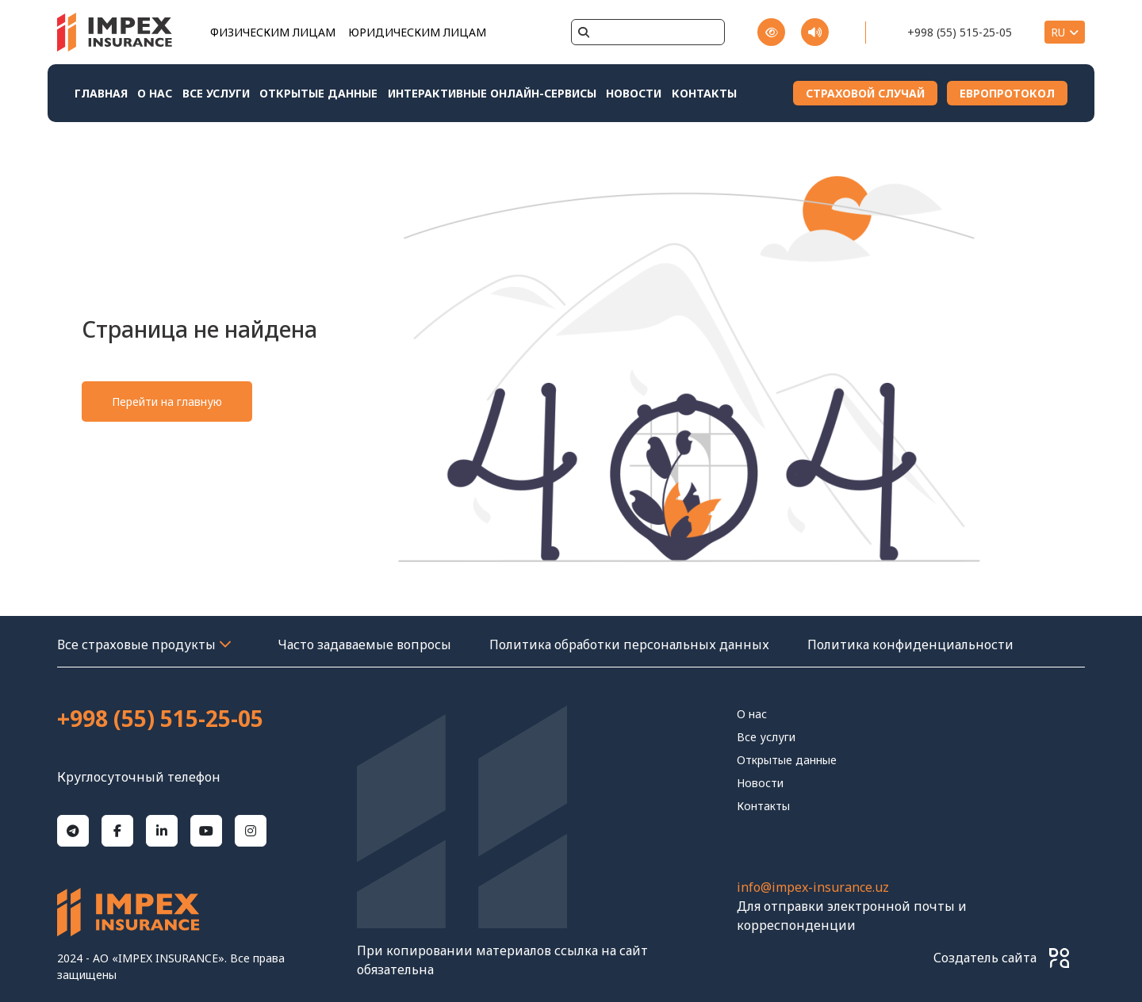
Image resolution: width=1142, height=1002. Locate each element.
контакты (704, 93)
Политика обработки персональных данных (629, 644)
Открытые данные (318, 93)
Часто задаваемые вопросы (364, 644)
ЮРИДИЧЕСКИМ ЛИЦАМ (417, 32)
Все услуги (216, 93)
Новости (633, 93)
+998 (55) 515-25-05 (959, 32)
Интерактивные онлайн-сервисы (492, 93)
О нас (154, 93)
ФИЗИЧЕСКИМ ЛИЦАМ (272, 32)
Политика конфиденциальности (910, 644)
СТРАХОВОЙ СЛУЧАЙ (865, 93)
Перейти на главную (167, 401)
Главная (101, 93)
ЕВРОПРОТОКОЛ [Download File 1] (1007, 93)
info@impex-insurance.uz (813, 887)
